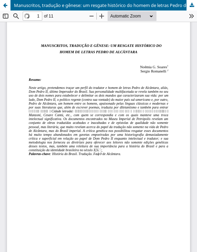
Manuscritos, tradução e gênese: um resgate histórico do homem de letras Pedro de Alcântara (105, 5)
